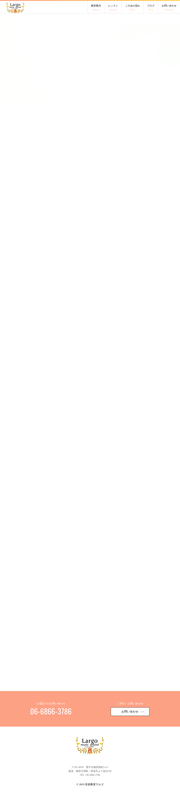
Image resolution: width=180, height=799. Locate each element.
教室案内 (96, 7)
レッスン (113, 7)
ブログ (151, 7)
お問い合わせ (169, 7)
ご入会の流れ (132, 7)
